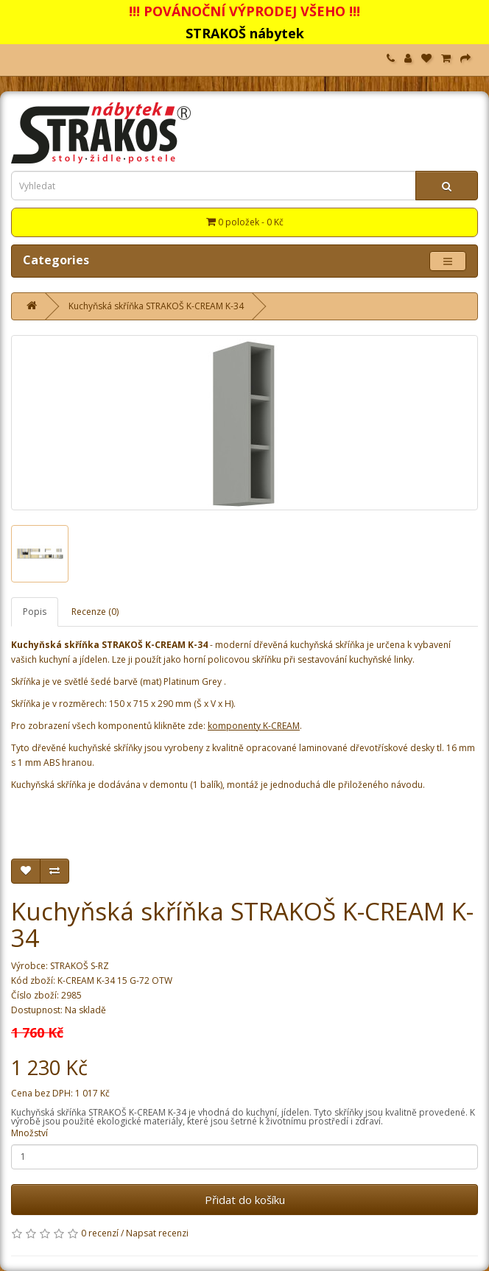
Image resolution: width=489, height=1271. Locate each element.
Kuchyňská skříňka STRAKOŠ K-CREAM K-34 (156, 306)
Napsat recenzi (157, 1233)
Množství (29, 1133)
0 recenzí (100, 1233)
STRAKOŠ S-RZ (79, 966)
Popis (34, 611)
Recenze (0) (95, 611)
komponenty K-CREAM (254, 725)
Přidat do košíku (245, 1199)
